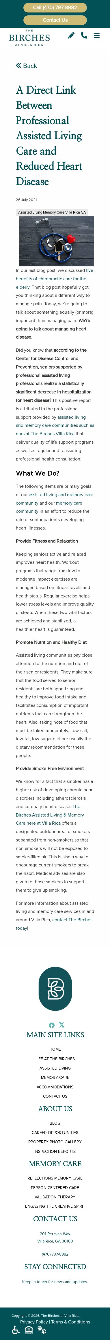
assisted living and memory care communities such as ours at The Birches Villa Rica (55, 425)
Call (37, 7)
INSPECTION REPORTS (55, 1151)
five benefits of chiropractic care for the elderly (54, 279)
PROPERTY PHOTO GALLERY (55, 1141)
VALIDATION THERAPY (55, 1197)
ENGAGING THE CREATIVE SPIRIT (55, 1206)
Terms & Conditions (70, 1322)
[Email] (71, 35)
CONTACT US (55, 1096)
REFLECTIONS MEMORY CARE (55, 1178)
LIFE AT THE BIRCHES (55, 1059)
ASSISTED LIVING (55, 1068)
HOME (55, 1049)
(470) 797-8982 (60, 7)
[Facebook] (50, 1026)
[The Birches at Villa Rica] (29, 37)
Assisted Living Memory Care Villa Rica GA (52, 212)
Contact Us (55, 20)
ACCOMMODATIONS (55, 1087)
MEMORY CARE (55, 1077)
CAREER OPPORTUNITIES (55, 1132)
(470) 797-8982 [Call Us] (55, 1254)
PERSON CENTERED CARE (55, 1187)
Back (26, 66)
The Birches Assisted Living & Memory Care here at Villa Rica (50, 815)
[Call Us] (84, 35)
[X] (60, 1026)
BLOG (55, 1123)
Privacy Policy (34, 1322)
